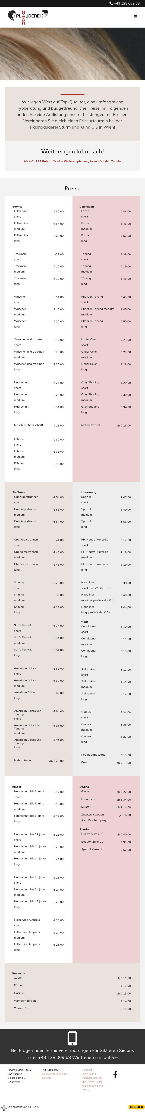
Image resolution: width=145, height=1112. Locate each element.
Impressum (88, 1074)
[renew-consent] (4, 1108)
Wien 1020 (94, 1081)
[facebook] (115, 1074)
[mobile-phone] (72, 1040)
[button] (100, 17)
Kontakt (86, 1070)
